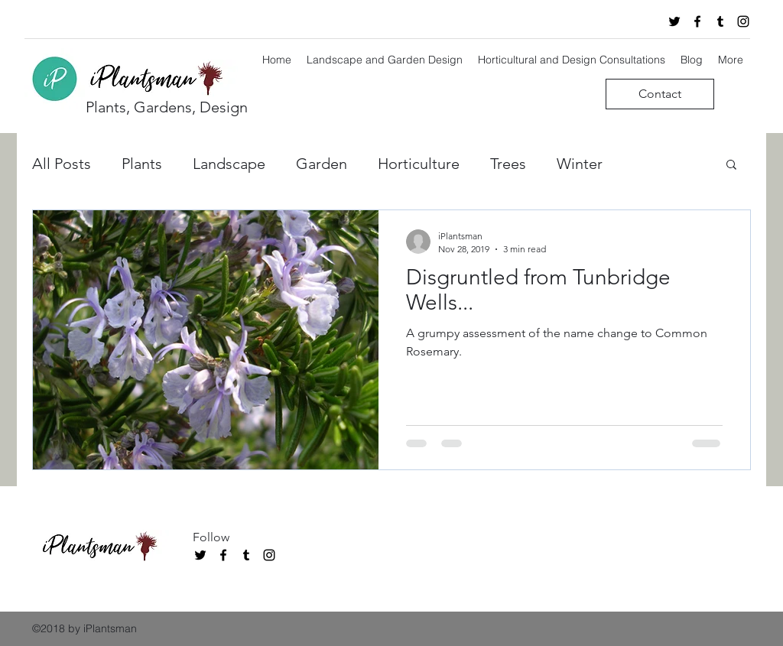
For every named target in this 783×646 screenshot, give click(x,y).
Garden (321, 163)
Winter (580, 163)
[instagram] (743, 21)
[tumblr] (720, 21)
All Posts (61, 163)
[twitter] (674, 21)
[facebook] (697, 21)
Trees (508, 163)
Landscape (229, 163)
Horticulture (419, 163)
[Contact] (660, 94)
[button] (731, 165)
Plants (142, 163)
